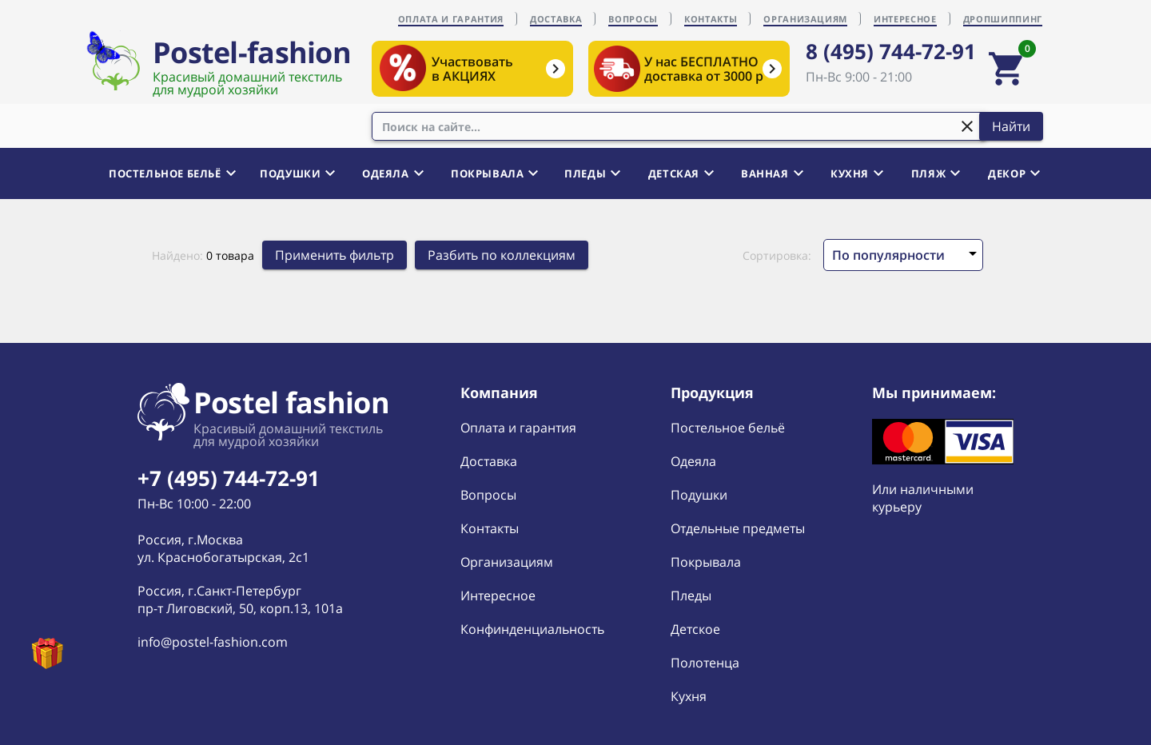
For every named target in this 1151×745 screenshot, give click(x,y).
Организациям (506, 562)
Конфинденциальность (532, 629)
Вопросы (488, 495)
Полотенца (705, 662)
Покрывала (706, 562)
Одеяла (693, 461)
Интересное (498, 595)
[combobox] (679, 126)
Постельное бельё (728, 427)
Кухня (689, 696)
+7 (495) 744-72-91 (228, 478)
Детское (695, 629)
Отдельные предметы (738, 528)
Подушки (699, 495)
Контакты (489, 528)
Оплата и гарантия (518, 427)
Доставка (488, 461)
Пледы (691, 595)
